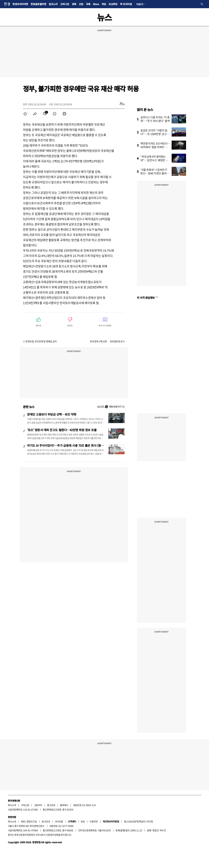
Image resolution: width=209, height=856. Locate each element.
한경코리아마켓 (20, 4)
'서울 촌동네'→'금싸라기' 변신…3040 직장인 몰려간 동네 (154, 173)
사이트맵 (59, 821)
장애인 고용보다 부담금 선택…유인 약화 (51, 414)
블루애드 (64, 805)
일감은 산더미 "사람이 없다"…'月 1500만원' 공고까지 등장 (154, 133)
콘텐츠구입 (32, 821)
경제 (74, 4)
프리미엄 (127, 4)
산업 (81, 4)
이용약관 (94, 821)
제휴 (23, 821)
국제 (88, 4)
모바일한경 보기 (117, 341)
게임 (103, 4)
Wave (96, 4)
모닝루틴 (113, 4)
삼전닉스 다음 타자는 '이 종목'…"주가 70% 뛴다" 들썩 (155, 119)
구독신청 (25, 805)
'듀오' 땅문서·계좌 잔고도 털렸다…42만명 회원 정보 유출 (62, 430)
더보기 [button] (139, 4)
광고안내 (51, 805)
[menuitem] (25, 113)
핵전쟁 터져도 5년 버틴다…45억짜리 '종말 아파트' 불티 (155, 147)
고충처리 (38, 805)
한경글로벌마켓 (38, 4)
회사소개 (12, 805)
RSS (83, 821)
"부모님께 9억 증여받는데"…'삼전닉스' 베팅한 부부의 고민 (154, 160)
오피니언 (64, 4)
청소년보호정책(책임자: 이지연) (138, 821)
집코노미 (53, 4)
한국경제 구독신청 (98, 341)
